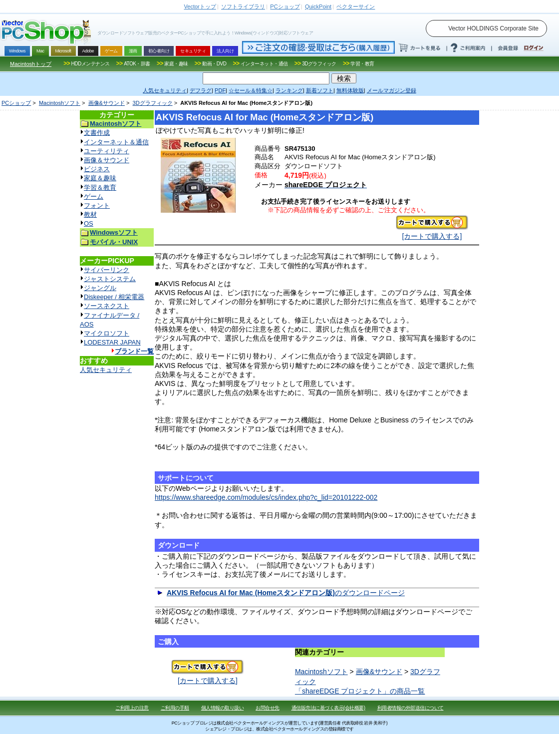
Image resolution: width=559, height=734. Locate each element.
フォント (97, 205)
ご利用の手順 (175, 708)
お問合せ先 (268, 708)
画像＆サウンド (106, 160)
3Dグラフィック (153, 103)
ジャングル (100, 288)
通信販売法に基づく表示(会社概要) (328, 708)
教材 (90, 214)
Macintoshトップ (30, 64)
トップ (200, 6)
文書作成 (97, 132)
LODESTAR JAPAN (112, 342)
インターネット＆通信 (116, 142)
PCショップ (16, 103)
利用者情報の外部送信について (410, 708)
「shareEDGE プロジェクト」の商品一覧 (360, 691)
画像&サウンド (106, 103)
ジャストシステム (110, 279)
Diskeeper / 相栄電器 (114, 297)
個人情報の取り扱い (222, 708)
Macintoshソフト (59, 103)
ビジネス (97, 169)
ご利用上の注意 (132, 708)
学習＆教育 (100, 187)
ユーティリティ (106, 151)
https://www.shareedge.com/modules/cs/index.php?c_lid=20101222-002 (266, 497)
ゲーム (93, 196)
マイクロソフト (106, 333)
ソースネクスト (106, 306)
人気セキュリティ (106, 369)
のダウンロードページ (286, 593)
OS (88, 223)
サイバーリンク (106, 270)
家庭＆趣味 (100, 178)
